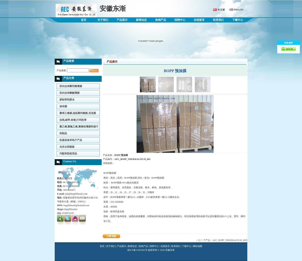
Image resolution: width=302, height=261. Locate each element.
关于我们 (102, 19)
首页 (83, 19)
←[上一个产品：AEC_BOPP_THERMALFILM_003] (221, 240)
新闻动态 (141, 19)
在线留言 (199, 19)
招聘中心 (179, 19)
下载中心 (237, 19)
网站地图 (197, 246)
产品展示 (122, 19)
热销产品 (160, 19)
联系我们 (218, 19)
